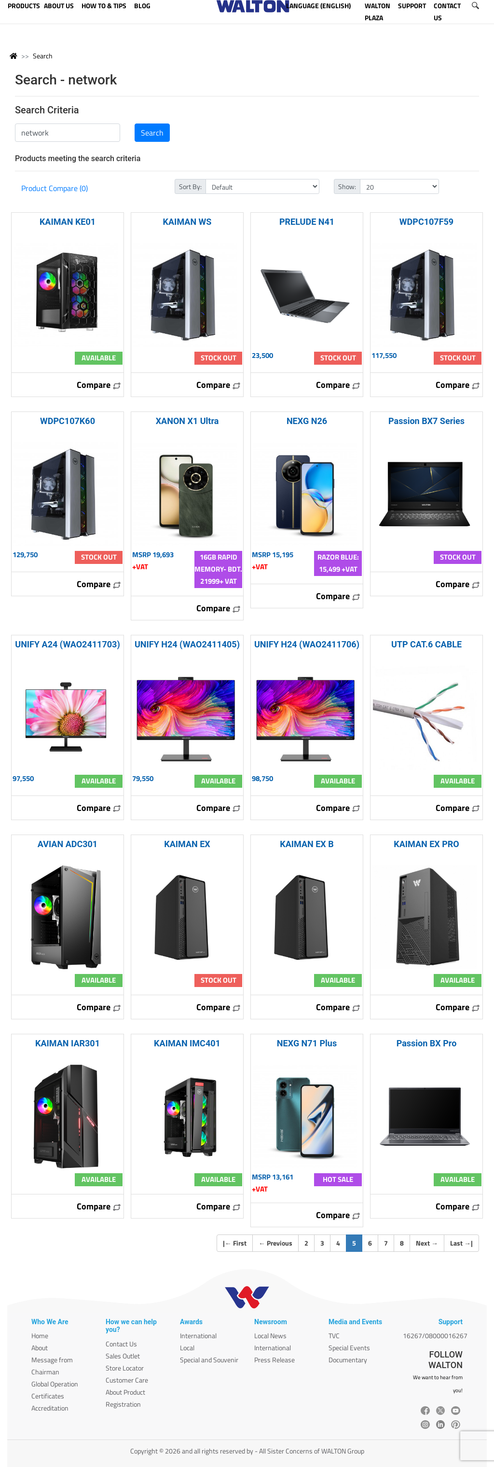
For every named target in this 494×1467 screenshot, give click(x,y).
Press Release (274, 1360)
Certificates (47, 1396)
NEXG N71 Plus (307, 1043)
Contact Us (121, 1344)
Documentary (348, 1360)
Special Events (349, 1348)
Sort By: (190, 186)
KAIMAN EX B (307, 844)
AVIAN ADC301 (67, 844)
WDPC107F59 (426, 222)
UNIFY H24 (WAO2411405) (187, 644)
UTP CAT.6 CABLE (426, 644)
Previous (275, 1243)
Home (39, 1335)
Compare (99, 385)
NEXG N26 (307, 421)
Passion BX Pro (427, 1043)
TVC (334, 1335)
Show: (347, 186)
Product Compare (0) (54, 188)
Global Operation (54, 1384)
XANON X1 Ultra (187, 421)
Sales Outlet (123, 1356)
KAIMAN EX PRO (426, 844)
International (198, 1335)
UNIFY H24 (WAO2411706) (306, 644)
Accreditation (50, 1408)
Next (427, 1243)
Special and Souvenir (209, 1360)
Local (187, 1348)
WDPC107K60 (67, 421)
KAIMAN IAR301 (67, 1043)
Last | (461, 1243)
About (39, 1348)
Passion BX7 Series (426, 421)
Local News (270, 1335)
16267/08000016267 (435, 1335)
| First (235, 1243)
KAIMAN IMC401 (187, 1043)
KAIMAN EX (187, 844)
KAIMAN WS (187, 222)
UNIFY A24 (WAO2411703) (67, 644)
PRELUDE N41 (306, 222)
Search (43, 56)
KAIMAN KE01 (68, 222)
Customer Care (127, 1380)
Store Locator (125, 1368)
